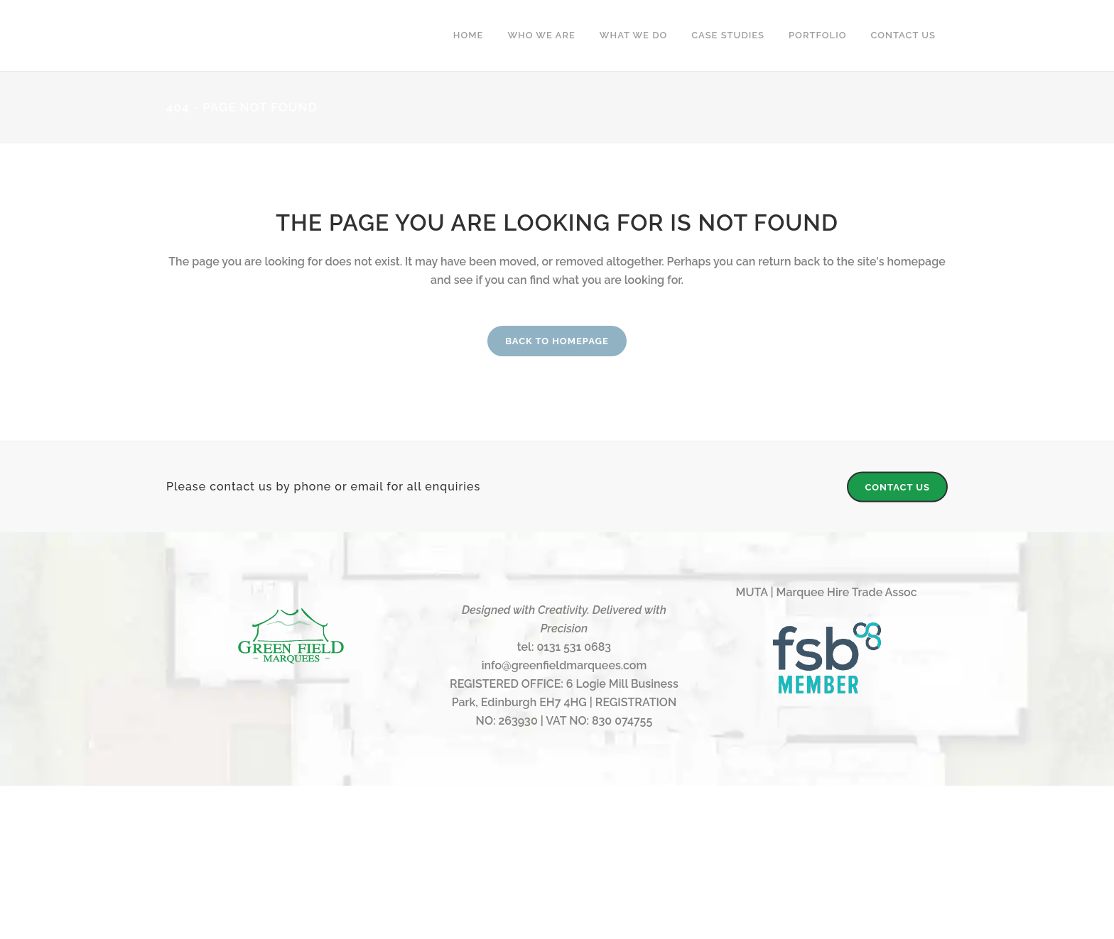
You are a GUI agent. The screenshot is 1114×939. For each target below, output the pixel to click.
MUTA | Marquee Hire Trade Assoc (826, 592)
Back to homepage (557, 341)
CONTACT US (897, 487)
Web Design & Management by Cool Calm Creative (557, 888)
